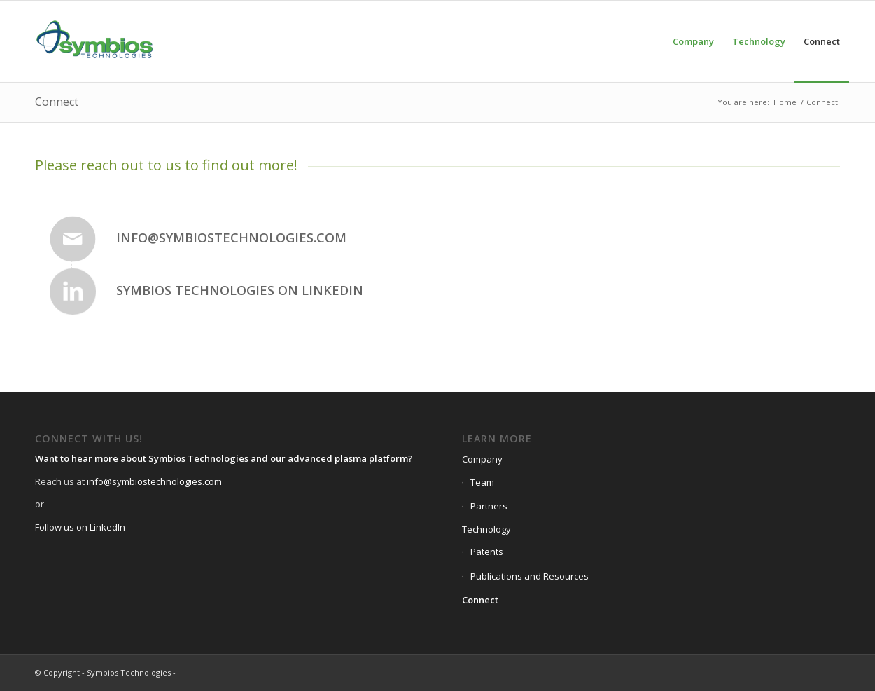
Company (482, 459)
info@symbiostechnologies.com (231, 237)
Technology (486, 529)
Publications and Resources (529, 576)
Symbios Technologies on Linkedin (239, 290)
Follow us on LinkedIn (80, 527)
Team (482, 482)
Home (785, 102)
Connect (56, 101)
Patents (486, 551)
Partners (488, 506)
